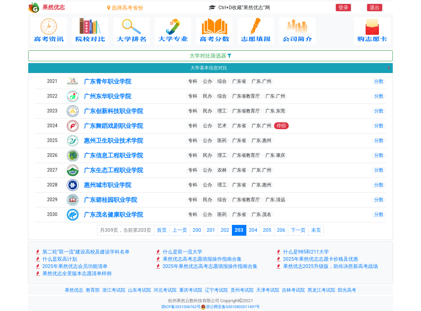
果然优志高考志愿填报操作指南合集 (198, 259)
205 (267, 230)
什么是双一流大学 (178, 252)
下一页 (298, 230)
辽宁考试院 (216, 290)
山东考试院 (139, 290)
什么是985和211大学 (302, 252)
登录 (343, 8)
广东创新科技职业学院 (113, 111)
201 (211, 230)
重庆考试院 (190, 290)
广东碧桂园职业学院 (110, 200)
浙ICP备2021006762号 (181, 306)
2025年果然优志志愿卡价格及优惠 (317, 259)
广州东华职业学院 (107, 96)
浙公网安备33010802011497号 (230, 307)
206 (281, 230)
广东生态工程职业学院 (113, 170)
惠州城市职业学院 (107, 185)
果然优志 (74, 290)
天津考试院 (267, 290)
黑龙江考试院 (321, 290)
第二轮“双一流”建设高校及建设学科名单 (82, 252)
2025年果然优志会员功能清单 (71, 266)
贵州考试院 (242, 290)
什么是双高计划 (56, 259)
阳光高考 (347, 290)
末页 (316, 230)
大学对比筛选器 (210, 56)
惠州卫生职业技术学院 (113, 140)
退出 (375, 8)
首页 (162, 230)
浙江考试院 (113, 290)
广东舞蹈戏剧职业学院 (113, 126)
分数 (379, 81)
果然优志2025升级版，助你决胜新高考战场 (327, 266)
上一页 (179, 230)
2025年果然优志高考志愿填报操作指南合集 (206, 266)
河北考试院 (165, 290)
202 (225, 230)
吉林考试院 (293, 290)
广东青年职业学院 (107, 81)
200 (197, 230)
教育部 (93, 290)
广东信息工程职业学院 (113, 155)
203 (239, 230)
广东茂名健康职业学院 (113, 214)
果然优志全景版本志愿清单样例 (73, 273)
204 (253, 230)
